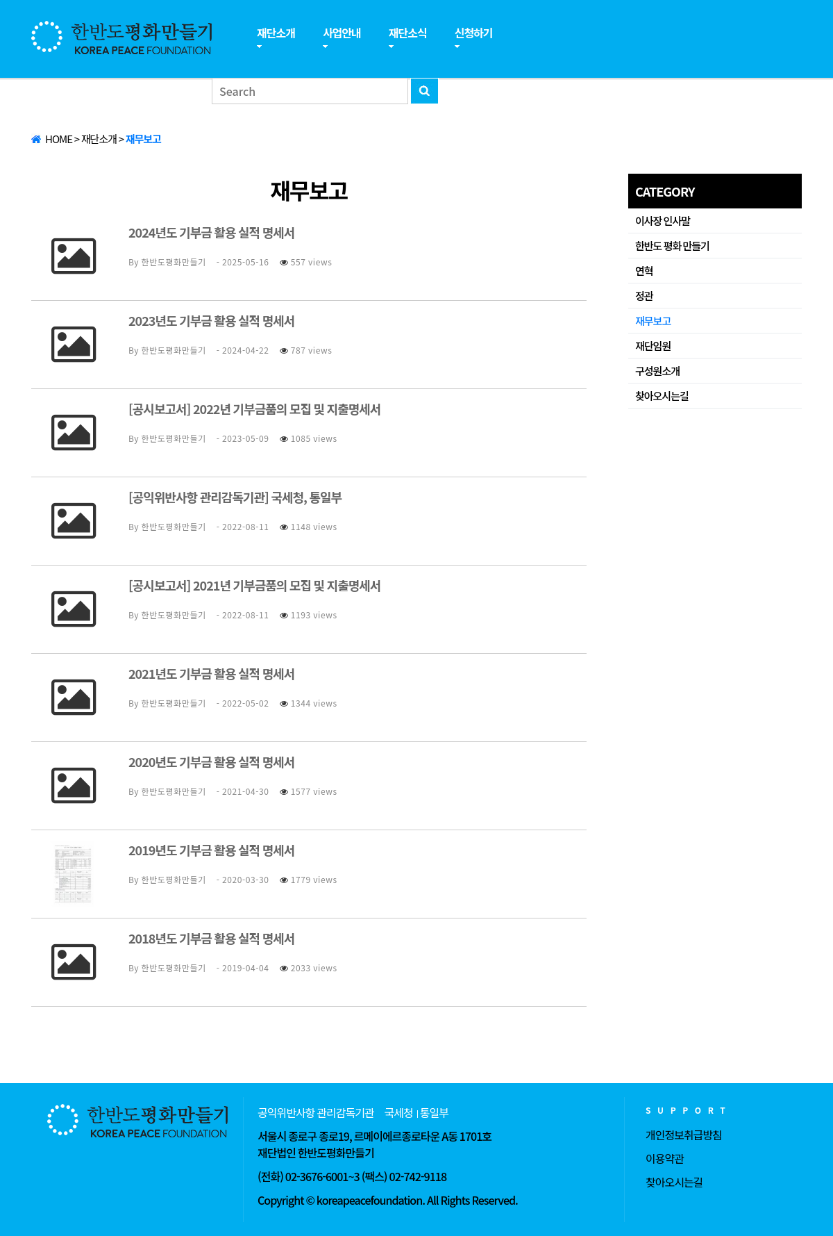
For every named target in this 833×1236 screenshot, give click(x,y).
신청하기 (474, 32)
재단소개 (276, 32)
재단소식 (408, 32)
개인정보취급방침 (684, 1134)
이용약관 (665, 1158)
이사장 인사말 (662, 220)
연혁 (644, 270)
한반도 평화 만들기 (672, 245)
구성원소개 (657, 370)
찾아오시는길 (662, 395)
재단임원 (653, 345)
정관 (644, 295)
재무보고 (653, 320)
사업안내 (342, 32)
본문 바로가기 (0, 0)
